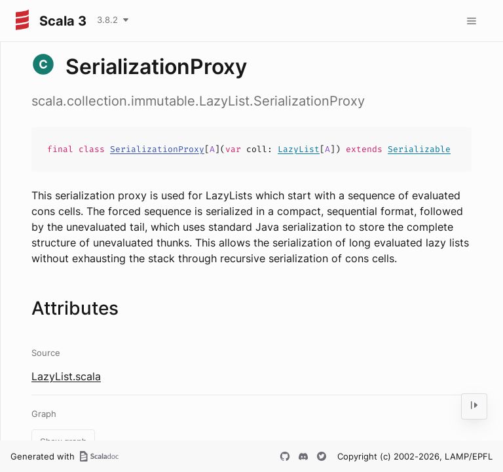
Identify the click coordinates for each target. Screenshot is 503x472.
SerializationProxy (157, 149)
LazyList (299, 149)
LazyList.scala (66, 376)
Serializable (419, 149)
